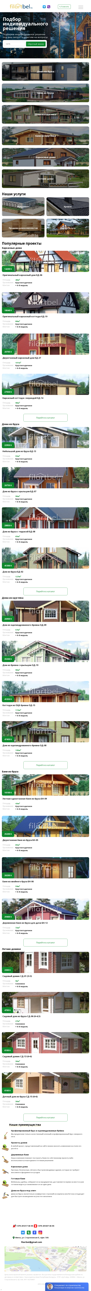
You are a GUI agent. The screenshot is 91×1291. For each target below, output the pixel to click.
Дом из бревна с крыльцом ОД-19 (20, 665)
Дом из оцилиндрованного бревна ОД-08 (24, 745)
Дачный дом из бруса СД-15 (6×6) (20, 1096)
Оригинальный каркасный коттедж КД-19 (25, 316)
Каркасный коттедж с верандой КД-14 (23, 398)
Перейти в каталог (45, 417)
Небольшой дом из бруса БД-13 (19, 451)
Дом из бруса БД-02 (13, 571)
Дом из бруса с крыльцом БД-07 (19, 491)
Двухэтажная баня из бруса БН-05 (20, 840)
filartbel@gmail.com (31, 1242)
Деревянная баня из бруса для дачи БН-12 (25, 923)
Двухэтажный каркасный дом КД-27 (22, 358)
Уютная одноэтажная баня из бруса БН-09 (25, 798)
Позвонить (64, 7)
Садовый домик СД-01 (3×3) (17, 976)
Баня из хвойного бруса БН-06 (18, 881)
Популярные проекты (21, 243)
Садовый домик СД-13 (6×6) (17, 1056)
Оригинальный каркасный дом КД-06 (22, 275)
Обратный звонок (36, 44)
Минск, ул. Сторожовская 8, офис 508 (31, 1237)
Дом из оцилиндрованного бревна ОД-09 (24, 625)
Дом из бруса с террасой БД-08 (19, 531)
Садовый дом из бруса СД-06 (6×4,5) (21, 1016)
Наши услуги (14, 194)
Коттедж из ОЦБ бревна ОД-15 (19, 705)
